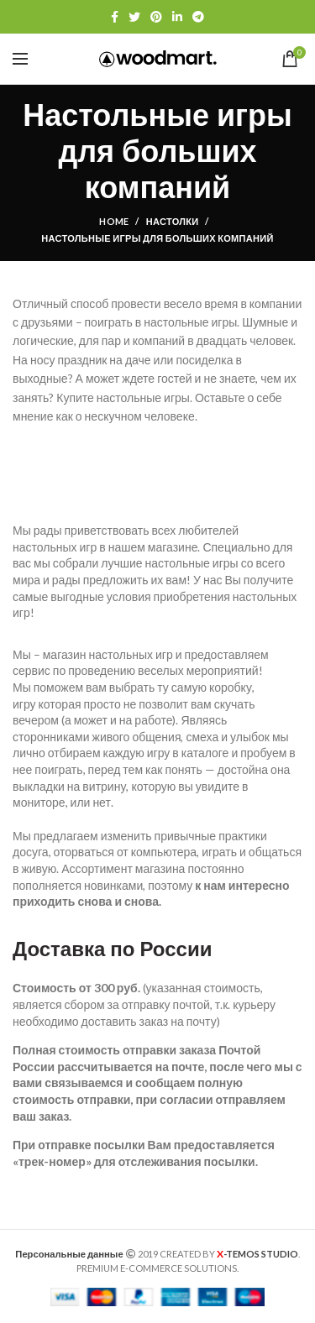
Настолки (172, 221)
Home (114, 221)
